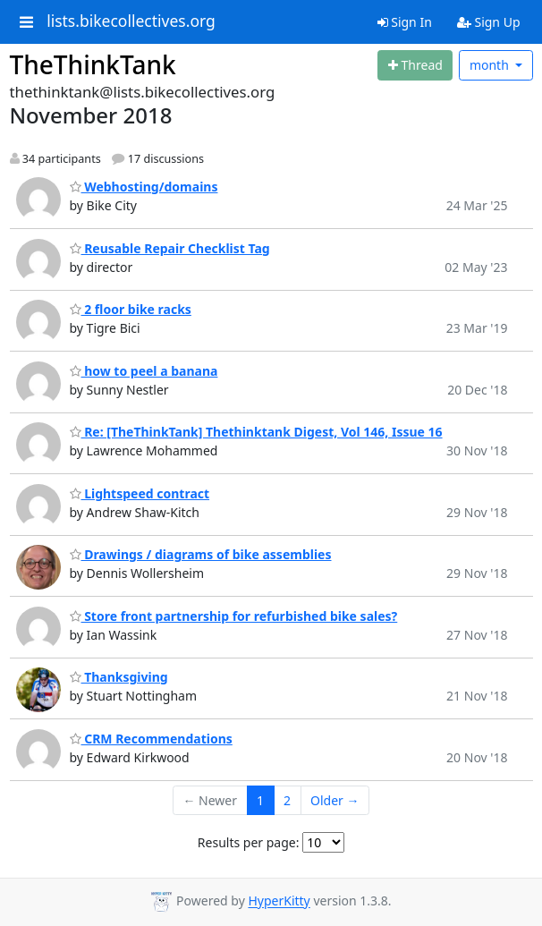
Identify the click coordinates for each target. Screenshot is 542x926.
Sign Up (489, 21)
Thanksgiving (119, 676)
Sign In (404, 21)
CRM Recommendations (151, 738)
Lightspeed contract (140, 493)
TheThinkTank (93, 64)
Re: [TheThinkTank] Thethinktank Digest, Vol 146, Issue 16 (256, 431)
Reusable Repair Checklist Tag (170, 248)
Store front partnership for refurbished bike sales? (234, 615)
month (491, 64)
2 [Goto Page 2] (287, 800)
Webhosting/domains (144, 186)
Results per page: (249, 842)
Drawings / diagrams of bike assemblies (201, 554)
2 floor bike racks (130, 309)
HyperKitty (278, 901)
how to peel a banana (144, 370)
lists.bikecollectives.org (131, 21)
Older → (334, 800)
